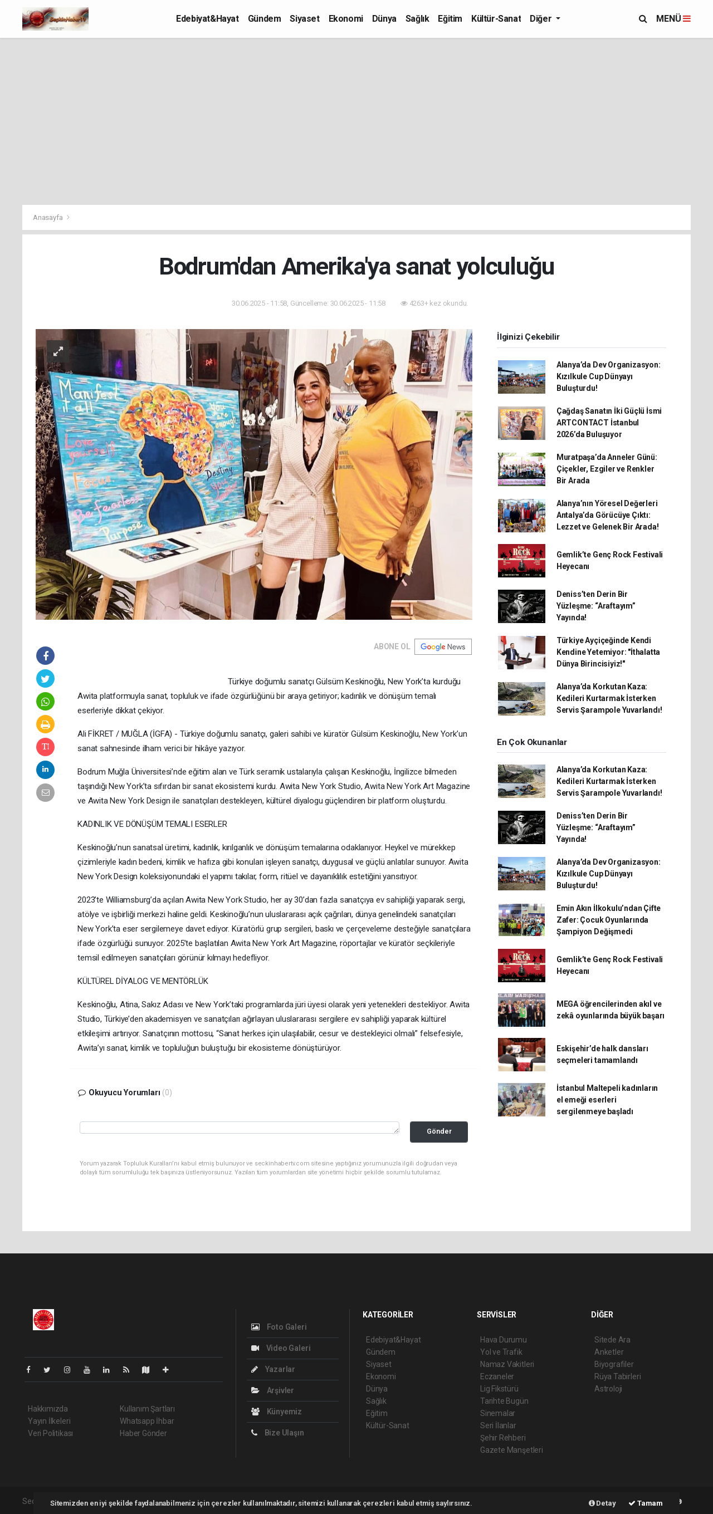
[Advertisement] (356, 121)
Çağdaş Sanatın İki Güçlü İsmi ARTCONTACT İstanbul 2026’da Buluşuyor (609, 422)
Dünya (384, 18)
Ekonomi (346, 18)
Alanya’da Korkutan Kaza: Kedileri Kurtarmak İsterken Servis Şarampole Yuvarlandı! (609, 698)
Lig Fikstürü (499, 1388)
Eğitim (450, 18)
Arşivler (272, 1390)
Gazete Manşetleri (511, 1450)
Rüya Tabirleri (617, 1376)
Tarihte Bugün (504, 1401)
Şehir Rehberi (503, 1437)
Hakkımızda (48, 1408)
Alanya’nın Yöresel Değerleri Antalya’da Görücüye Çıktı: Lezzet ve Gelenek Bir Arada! (607, 515)
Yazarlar (273, 1369)
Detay (602, 1503)
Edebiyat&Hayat (207, 18)
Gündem (264, 18)
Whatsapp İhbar (147, 1421)
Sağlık (417, 18)
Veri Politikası (50, 1433)
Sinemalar (497, 1413)
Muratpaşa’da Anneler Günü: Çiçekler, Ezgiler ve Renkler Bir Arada (606, 469)
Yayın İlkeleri (49, 1421)
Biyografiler (614, 1364)
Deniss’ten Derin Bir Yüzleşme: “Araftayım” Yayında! (596, 606)
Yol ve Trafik (501, 1352)
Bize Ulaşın (277, 1432)
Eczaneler (497, 1376)
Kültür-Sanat (496, 18)
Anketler (608, 1352)
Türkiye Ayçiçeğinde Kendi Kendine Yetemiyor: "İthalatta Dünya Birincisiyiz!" (608, 652)
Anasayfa (48, 217)
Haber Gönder (143, 1433)
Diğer (542, 18)
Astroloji (608, 1388)
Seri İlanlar (498, 1425)
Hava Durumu (503, 1339)
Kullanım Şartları (147, 1408)
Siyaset (304, 18)
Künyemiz (276, 1411)
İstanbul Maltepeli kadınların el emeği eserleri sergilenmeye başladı (607, 1100)
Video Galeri (280, 1348)
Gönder (439, 1131)
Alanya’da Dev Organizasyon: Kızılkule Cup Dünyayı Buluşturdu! (608, 376)
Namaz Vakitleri (507, 1364)
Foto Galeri (279, 1326)
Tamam (645, 1503)
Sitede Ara (612, 1339)
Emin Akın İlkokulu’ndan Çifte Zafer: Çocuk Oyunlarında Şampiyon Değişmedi (608, 920)
